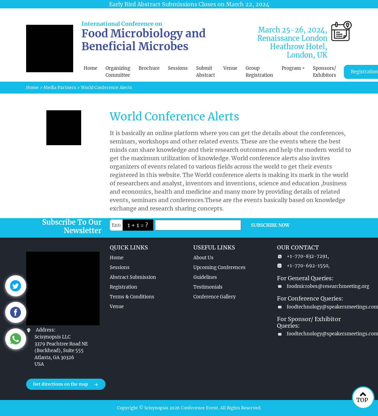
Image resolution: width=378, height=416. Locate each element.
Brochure (149, 68)
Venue (230, 68)
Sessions (178, 68)
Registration (123, 287)
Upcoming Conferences (219, 267)
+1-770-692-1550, (303, 266)
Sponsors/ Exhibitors (324, 71)
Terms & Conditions (132, 297)
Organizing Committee (118, 71)
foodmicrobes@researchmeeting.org (314, 286)
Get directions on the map (66, 384)
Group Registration (259, 71)
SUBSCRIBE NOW (270, 225)
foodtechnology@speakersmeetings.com (314, 307)
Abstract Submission (133, 277)
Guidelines (205, 277)
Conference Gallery (214, 297)
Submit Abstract (205, 71)
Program (291, 68)
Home (90, 68)
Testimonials (208, 287)
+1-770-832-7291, (303, 256)
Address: (45, 330)
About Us (203, 258)
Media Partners (60, 87)
